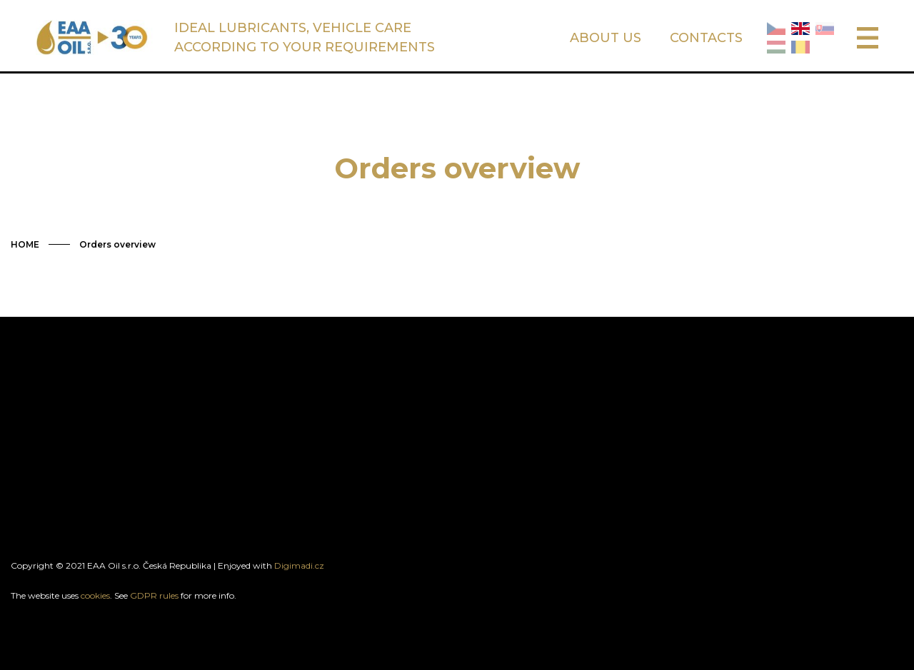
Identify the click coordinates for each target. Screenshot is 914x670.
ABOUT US (605, 38)
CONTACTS (706, 38)
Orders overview (117, 244)
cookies (95, 595)
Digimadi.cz (299, 565)
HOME (25, 244)
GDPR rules (154, 595)
